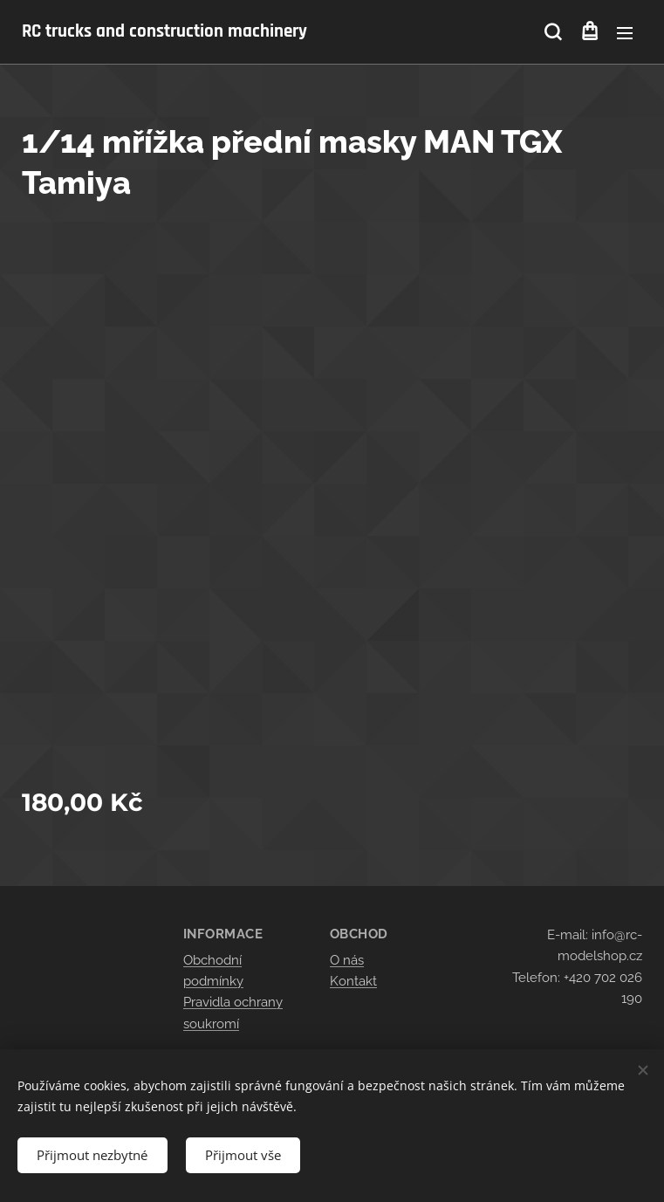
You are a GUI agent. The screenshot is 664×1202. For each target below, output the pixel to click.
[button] (553, 32)
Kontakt (353, 981)
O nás (347, 960)
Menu (625, 33)
